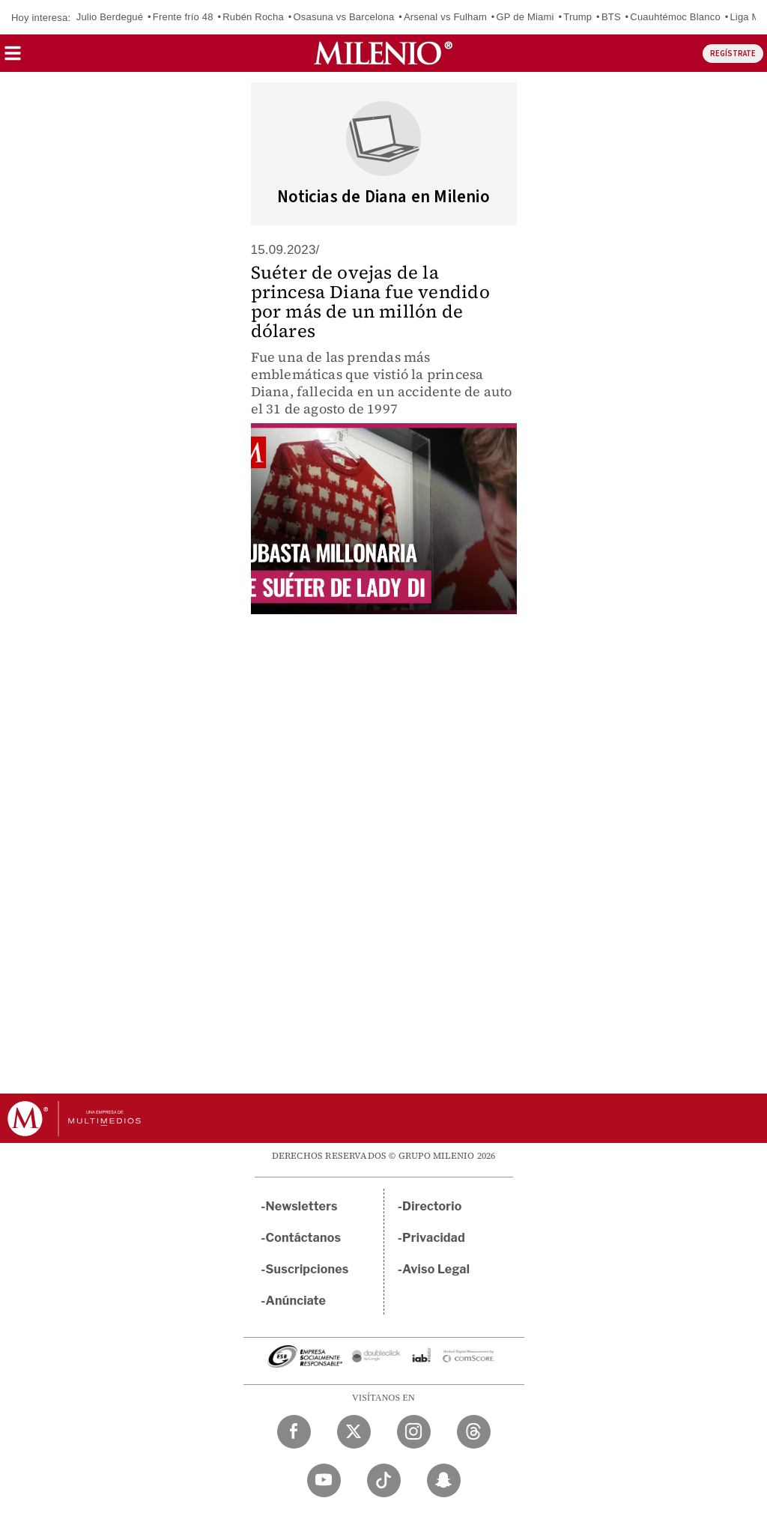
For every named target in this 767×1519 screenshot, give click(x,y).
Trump (577, 16)
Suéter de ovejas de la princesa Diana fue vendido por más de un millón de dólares (370, 301)
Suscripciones (307, 1269)
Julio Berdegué (110, 16)
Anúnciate (296, 1301)
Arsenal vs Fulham (445, 16)
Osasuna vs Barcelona (344, 16)
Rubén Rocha (253, 16)
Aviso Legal (436, 1269)
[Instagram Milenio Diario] (414, 1432)
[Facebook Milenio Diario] (294, 1432)
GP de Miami (525, 16)
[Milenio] (383, 53)
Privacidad (433, 1238)
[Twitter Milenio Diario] (354, 1432)
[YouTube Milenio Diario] (324, 1480)
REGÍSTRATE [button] (733, 53)
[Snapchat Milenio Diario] (444, 1480)
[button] (13, 58)
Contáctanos (304, 1238)
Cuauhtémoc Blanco (675, 16)
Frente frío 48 (183, 16)
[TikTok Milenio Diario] (384, 1480)
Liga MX (748, 16)
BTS (611, 16)
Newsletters (302, 1206)
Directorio (432, 1206)
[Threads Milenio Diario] (474, 1432)
